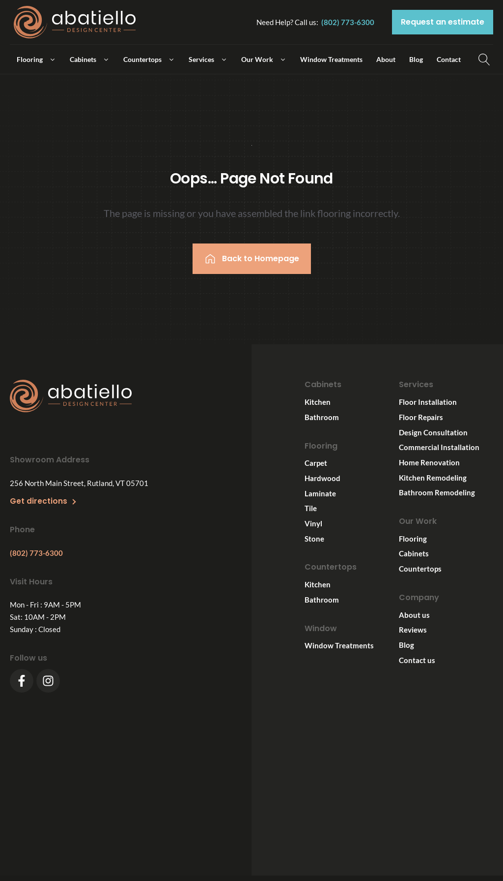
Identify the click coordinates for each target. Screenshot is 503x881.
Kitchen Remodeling (433, 477)
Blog (406, 644)
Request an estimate (442, 22)
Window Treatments (339, 645)
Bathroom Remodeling (437, 492)
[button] (36, 59)
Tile (311, 508)
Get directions (38, 500)
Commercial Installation (439, 447)
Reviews (413, 629)
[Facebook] (21, 681)
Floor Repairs (421, 417)
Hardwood (322, 478)
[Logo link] (75, 22)
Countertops (420, 568)
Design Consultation (433, 431)
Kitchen (318, 401)
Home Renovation (429, 462)
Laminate (320, 493)
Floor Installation (428, 401)
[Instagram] (48, 681)
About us (414, 614)
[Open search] (484, 59)
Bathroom (322, 417)
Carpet (316, 462)
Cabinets (414, 553)
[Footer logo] (71, 398)
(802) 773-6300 (347, 22)
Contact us (417, 660)
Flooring (413, 538)
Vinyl (313, 523)
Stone (314, 538)
